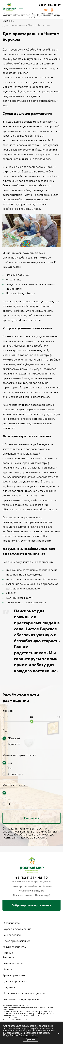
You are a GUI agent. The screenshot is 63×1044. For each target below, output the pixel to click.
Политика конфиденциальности (22, 999)
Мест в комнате (13, 785)
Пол (5, 730)
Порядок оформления (16, 929)
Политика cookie (27, 1035)
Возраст (8, 711)
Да (10, 762)
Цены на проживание (16, 981)
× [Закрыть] (59, 1033)
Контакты (8, 957)
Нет (10, 768)
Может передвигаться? (19, 755)
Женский (14, 738)
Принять (30, 1039)
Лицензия (8, 987)
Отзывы (7, 969)
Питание (7, 952)
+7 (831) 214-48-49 (49, 4)
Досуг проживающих (16, 940)
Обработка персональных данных (24, 993)
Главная (7, 20)
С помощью (16, 774)
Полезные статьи (13, 963)
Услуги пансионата (14, 946)
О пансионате (11, 923)
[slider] (31, 721)
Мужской (14, 744)
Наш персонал (11, 935)
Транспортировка (14, 975)
